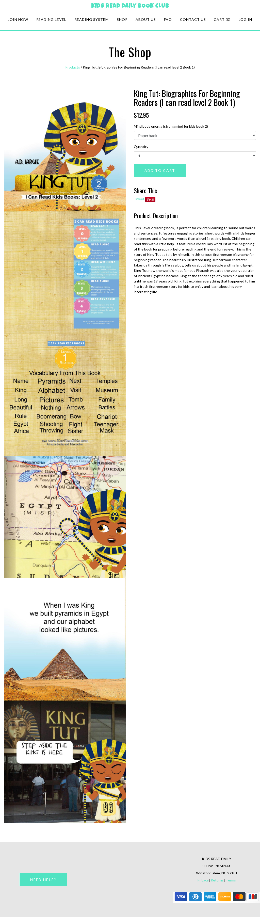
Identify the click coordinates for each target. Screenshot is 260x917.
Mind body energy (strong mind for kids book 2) (171, 126)
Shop (122, 19)
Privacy (203, 880)
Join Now (18, 19)
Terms (231, 880)
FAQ (168, 19)
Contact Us (193, 19)
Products (72, 67)
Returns (217, 880)
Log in (245, 19)
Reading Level (51, 19)
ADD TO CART (159, 170)
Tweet (139, 199)
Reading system (91, 19)
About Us (146, 19)
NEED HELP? (43, 879)
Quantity (141, 146)
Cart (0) (222, 19)
